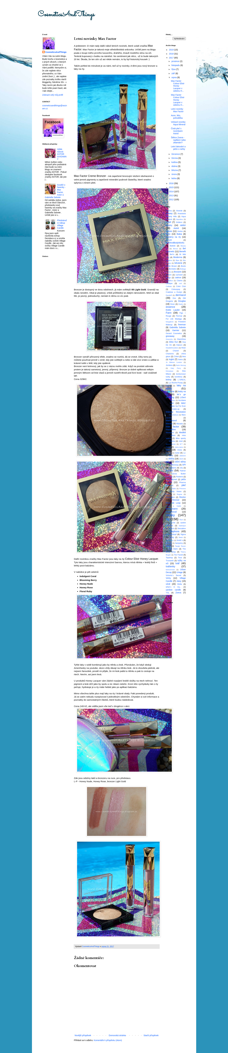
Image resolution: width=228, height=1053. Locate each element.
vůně (168, 584)
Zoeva (178, 592)
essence (170, 306)
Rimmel (175, 500)
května (174, 162)
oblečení (182, 456)
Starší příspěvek (151, 1035)
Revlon (182, 497)
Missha (172, 441)
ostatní (169, 470)
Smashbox (170, 540)
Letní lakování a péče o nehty (178, 147)
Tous (180, 558)
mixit (181, 441)
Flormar (179, 316)
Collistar (169, 286)
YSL (167, 593)
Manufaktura (173, 415)
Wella (179, 584)
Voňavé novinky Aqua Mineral (178, 123)
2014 (171, 191)
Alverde (179, 211)
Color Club (181, 286)
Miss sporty (181, 438)
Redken (169, 494)
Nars (168, 450)
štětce (168, 546)
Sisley (171, 537)
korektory (178, 377)
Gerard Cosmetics (174, 333)
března (174, 170)
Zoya (168, 596)
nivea (179, 450)
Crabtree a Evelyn (174, 292)
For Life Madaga (174, 319)
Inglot (171, 359)
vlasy (179, 581)
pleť (184, 485)
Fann (168, 312)
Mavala (169, 423)
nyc (184, 453)
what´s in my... (173, 587)
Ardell (168, 222)
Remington (170, 497)
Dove (172, 304)
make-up (175, 409)
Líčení (183, 397)
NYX (171, 455)
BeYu (172, 254)
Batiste (173, 246)
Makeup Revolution (176, 412)
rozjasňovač (171, 512)
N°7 (181, 444)
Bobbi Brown (171, 266)
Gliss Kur (173, 342)
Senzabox (182, 528)
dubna (174, 166)
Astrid (176, 228)
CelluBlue (169, 280)
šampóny (179, 543)
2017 (171, 58)
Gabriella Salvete (177, 327)
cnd (180, 283)
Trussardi (170, 561)
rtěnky (170, 515)
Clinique (169, 283)
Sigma (183, 534)
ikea (184, 356)
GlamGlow (181, 339)
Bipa (177, 260)
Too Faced (178, 555)
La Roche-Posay (176, 383)
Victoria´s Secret (173, 575)
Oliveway (175, 465)
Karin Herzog (181, 365)
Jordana (169, 365)
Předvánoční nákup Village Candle (62, 224)
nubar (177, 453)
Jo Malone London (174, 362)
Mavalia (179, 424)
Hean (183, 348)
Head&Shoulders (172, 348)
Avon (168, 234)
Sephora (174, 531)
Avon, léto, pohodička (177, 116)
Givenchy (169, 339)
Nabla (168, 447)
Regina (179, 494)
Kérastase (169, 371)
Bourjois (178, 272)
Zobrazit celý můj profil (52, 95)
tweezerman (170, 570)
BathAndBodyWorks (175, 243)
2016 (171, 183)
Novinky (169, 453)
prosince (175, 61)
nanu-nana (179, 447)
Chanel (176, 351)
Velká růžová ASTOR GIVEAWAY (62, 154)
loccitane (182, 400)
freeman (182, 324)
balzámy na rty (173, 237)
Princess (182, 488)
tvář (177, 563)
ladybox (169, 386)
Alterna (169, 211)
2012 (171, 199)
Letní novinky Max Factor (177, 110)
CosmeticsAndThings (66, 14)
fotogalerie (170, 322)
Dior (174, 298)
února (174, 174)
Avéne (180, 231)
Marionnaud (171, 420)
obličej (171, 458)
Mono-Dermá (170, 444)
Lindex (172, 400)
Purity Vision (176, 491)
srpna (174, 77)
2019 (171, 50)
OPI (184, 465)
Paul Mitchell (171, 479)
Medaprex (170, 433)
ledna (174, 178)
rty (168, 519)
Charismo (170, 354)
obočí (181, 459)
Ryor (181, 520)
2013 (171, 195)
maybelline (171, 429)
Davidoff (169, 295)
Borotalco (173, 269)
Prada (173, 488)
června (174, 158)
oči (167, 461)
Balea (179, 234)
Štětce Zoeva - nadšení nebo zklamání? (178, 140)
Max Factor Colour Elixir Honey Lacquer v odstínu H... (177, 86)
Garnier (175, 330)
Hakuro (179, 345)
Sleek (181, 537)
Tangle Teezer (180, 546)
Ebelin (180, 304)
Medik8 (182, 432)
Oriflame (172, 468)
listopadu (175, 65)
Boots (183, 266)
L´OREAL (182, 380)
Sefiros (171, 528)
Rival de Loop (173, 503)
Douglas (182, 301)
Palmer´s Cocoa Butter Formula (176, 474)
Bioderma (177, 257)
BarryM (169, 240)
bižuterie (178, 263)
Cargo (168, 278)
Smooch (169, 543)
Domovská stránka (117, 1035)
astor (183, 225)
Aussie (169, 231)
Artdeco (179, 222)
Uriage (180, 572)
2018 (171, 54)
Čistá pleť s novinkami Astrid (176, 131)
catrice (178, 277)
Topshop (169, 558)
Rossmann (172, 508)
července (176, 154)
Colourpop (175, 289)
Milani (172, 435)
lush (172, 403)
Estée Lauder (173, 310)
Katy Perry (176, 368)
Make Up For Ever (178, 406)
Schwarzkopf (171, 534)
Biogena (169, 260)
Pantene (179, 477)
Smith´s (180, 540)
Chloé (176, 356)
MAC (183, 403)
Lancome (170, 391)
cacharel (179, 275)
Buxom (169, 275)
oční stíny (180, 461)
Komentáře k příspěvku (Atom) (108, 1040)
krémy (168, 379)
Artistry (169, 225)
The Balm (173, 549)
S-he (173, 523)
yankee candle (173, 590)
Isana (180, 359)
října (173, 69)
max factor (172, 426)
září (173, 73)
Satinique (182, 526)
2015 (171, 187)
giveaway (170, 336)
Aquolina (179, 219)
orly (181, 468)
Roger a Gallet (173, 506)
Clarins (179, 281)
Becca (175, 249)
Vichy (168, 578)
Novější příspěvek (83, 1035)
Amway (169, 213)
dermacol (180, 295)
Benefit (182, 251)
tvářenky (170, 566)
